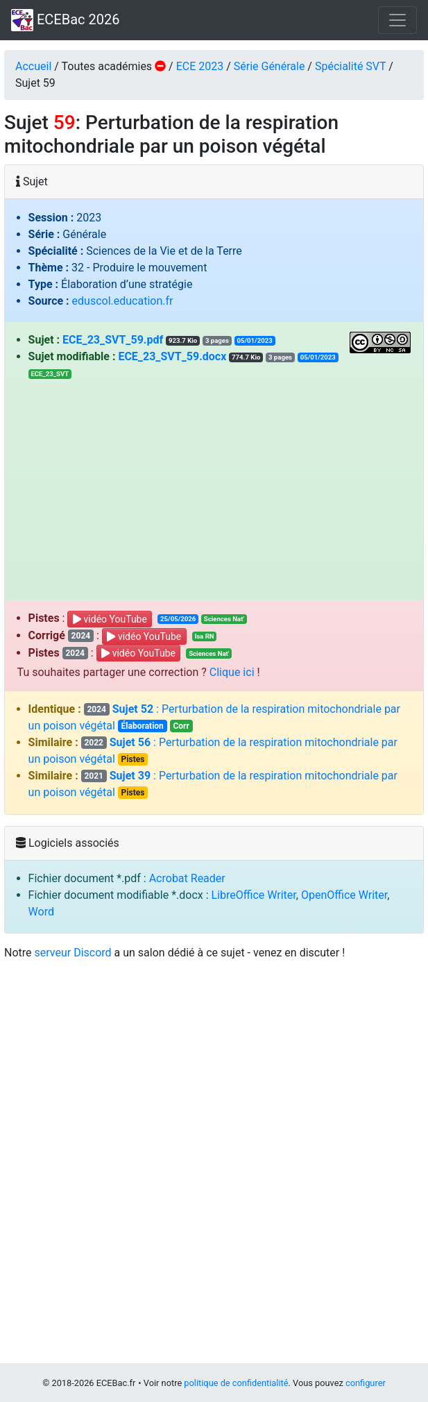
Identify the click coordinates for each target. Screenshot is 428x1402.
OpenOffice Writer (344, 895)
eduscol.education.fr (122, 300)
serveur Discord (73, 952)
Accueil (33, 66)
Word (41, 911)
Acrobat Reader (187, 878)
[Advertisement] (214, 486)
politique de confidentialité (236, 1383)
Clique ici (232, 672)
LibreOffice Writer (254, 895)
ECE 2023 (200, 66)
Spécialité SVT (350, 66)
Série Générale (269, 66)
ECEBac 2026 (65, 20)
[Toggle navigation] (397, 20)
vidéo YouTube (110, 619)
